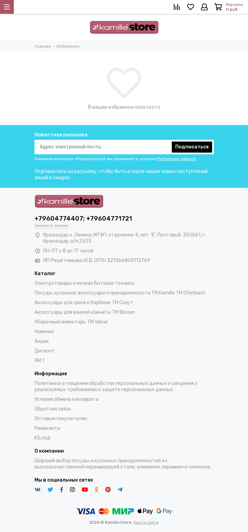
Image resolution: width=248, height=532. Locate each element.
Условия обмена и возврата (66, 399)
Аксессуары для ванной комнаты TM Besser (84, 312)
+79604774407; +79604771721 (83, 218)
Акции (41, 341)
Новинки (44, 332)
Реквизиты (47, 428)
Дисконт (44, 351)
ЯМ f (39, 361)
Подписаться (192, 147)
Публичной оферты (176, 158)
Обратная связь (52, 409)
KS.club (42, 438)
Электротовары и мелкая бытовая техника (84, 283)
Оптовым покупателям (60, 419)
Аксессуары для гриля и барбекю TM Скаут (83, 303)
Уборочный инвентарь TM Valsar (71, 322)
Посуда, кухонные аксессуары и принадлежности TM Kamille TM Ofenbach (120, 293)
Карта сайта (146, 522)
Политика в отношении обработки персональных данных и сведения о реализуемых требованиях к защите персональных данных (116, 386)
